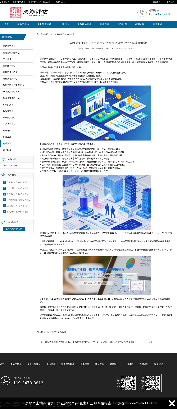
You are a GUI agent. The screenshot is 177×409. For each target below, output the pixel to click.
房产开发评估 (9, 66)
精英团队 (140, 24)
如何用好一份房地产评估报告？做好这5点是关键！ (27, 212)
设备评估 (7, 130)
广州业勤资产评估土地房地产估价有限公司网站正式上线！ (30, 182)
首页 (6, 24)
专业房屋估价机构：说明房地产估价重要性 (117, 342)
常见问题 (7, 150)
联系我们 (170, 2)
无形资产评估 (9, 124)
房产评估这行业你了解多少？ (18, 194)
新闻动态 (7, 137)
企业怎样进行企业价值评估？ (18, 188)
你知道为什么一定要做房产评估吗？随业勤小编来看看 (28, 206)
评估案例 (122, 24)
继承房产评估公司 (11, 91)
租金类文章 (8, 104)
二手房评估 (8, 59)
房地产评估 (23, 24)
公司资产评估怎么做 (14, 229)
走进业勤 (157, 24)
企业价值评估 (44, 24)
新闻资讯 (156, 2)
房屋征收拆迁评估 (11, 53)
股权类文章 (8, 111)
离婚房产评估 (9, 46)
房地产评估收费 (10, 72)
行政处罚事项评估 (11, 98)
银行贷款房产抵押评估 (13, 85)
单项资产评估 (9, 117)
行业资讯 (7, 143)
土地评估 (64, 24)
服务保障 (104, 24)
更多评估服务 (84, 24)
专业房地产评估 (10, 78)
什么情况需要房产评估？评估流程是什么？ (23, 200)
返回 (151, 342)
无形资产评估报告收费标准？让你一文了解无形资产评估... (67, 342)
